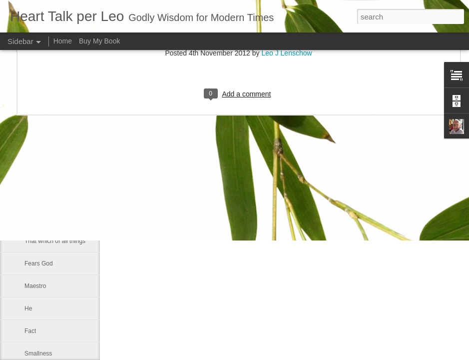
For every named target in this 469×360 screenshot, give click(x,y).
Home (62, 41)
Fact (30, 331)
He (28, 308)
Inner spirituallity (46, 173)
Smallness (38, 353)
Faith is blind (41, 196)
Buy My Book (99, 41)
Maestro (35, 286)
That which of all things (54, 241)
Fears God (38, 263)
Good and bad (43, 218)
